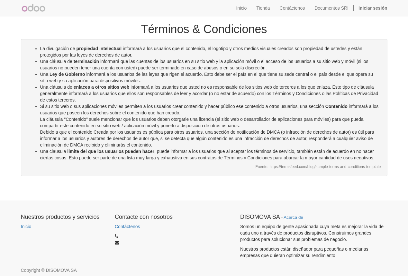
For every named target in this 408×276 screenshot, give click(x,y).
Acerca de (293, 217)
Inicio (26, 226)
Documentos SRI (331, 8)
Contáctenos (127, 226)
